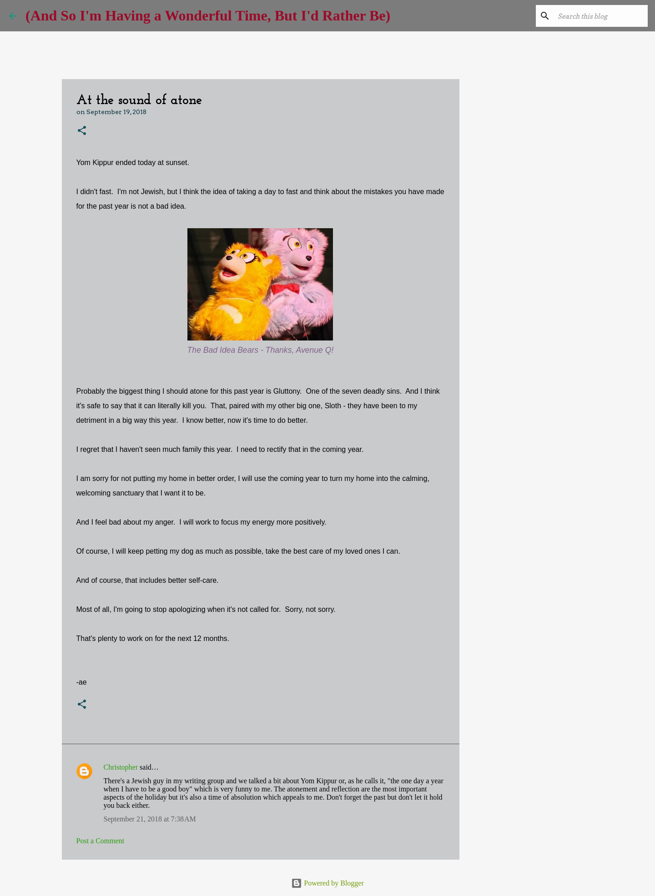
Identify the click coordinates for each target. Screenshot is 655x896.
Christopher (121, 767)
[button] (81, 131)
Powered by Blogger (327, 883)
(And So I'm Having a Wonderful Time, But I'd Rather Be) (207, 15)
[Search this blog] (600, 16)
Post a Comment (100, 841)
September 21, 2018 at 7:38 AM (150, 819)
